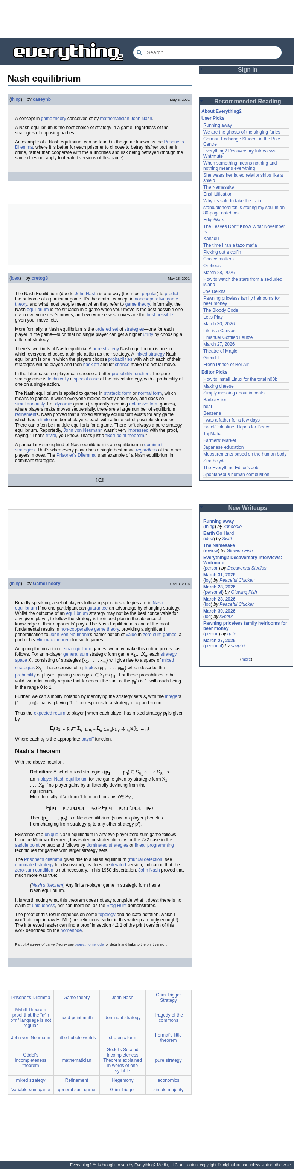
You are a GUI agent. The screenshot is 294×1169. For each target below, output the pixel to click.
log (208, 580)
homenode (71, 930)
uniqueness (43, 905)
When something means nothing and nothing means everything (240, 165)
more (246, 659)
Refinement (76, 1080)
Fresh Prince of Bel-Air (226, 364)
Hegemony (122, 1080)
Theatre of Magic (220, 351)
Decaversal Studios (246, 568)
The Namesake (218, 187)
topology (106, 914)
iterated (118, 864)
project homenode (89, 944)
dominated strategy (34, 864)
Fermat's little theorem (168, 1037)
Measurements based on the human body (244, 454)
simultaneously (29, 404)
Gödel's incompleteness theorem (30, 1060)
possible (164, 314)
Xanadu (211, 238)
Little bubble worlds (76, 1037)
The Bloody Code (220, 310)
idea (15, 278)
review (211, 550)
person (212, 568)
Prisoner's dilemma (43, 859)
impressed (138, 430)
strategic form (117, 393)
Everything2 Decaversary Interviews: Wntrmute (242, 560)
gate (231, 633)
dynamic (63, 404)
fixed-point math (77, 1017)
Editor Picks (214, 372)
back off (91, 364)
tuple (89, 667)
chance (122, 364)
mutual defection (145, 859)
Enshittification (217, 194)
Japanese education (223, 447)
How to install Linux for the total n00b (240, 379)
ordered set (106, 329)
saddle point (27, 845)
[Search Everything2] (207, 52)
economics (168, 1080)
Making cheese (218, 386)
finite (45, 419)
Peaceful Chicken (236, 580)
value (131, 634)
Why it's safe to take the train (232, 200)
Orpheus (212, 265)
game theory (53, 118)
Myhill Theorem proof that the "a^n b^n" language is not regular (31, 1017)
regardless (146, 450)
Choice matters (218, 259)
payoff (87, 739)
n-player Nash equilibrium (62, 779)
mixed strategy (150, 354)
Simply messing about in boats (234, 393)
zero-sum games (159, 634)
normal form (150, 393)
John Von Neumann (69, 634)
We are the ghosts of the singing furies (241, 132)
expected (43, 713)
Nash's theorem (47, 885)
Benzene (212, 413)
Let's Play (213, 317)
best (150, 314)
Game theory (77, 997)
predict (171, 293)
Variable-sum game (30, 1089)
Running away (217, 125)
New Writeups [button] (247, 508)
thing (16, 99)
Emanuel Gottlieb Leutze (228, 337)
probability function (130, 373)
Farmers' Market (219, 440)
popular (149, 293)
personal (213, 592)
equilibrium (38, 309)
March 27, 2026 (219, 344)
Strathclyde (214, 461)
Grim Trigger (122, 1089)
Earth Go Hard (218, 533)
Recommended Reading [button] (247, 101)
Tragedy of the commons (168, 1017)
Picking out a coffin (222, 252)
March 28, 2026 (219, 272)
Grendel (211, 357)
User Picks (212, 118)
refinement (26, 414)
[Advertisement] (147, 19)
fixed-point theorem (124, 435)
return (59, 713)
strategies (134, 329)
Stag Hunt (116, 905)
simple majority (168, 1089)
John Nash (141, 118)
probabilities (120, 359)
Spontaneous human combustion (236, 474)
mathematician (114, 118)
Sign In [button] (247, 69)
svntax (226, 616)
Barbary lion (215, 399)
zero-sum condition (34, 870)
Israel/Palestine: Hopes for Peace (236, 427)
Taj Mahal (212, 433)
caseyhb (42, 99)
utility (148, 334)
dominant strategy (122, 1017)
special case (86, 379)
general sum (75, 654)
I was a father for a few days (231, 420)
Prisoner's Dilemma (76, 455)
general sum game (76, 1089)
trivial (51, 435)
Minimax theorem (53, 639)
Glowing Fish (240, 550)
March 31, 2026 (219, 575)
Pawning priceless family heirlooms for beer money (245, 626)
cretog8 (40, 278)
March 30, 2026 (219, 324)
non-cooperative (77, 629)
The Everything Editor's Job (230, 467)
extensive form (143, 404)
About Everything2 (221, 111)
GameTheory (46, 583)
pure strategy (106, 348)
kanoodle (232, 526)
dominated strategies (107, 845)
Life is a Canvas (219, 330)
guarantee (97, 608)
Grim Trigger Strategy (168, 997)
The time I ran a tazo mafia (230, 245)
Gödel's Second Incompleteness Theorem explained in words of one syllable (122, 1060)
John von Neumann (83, 430)
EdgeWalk (213, 219)
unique (51, 834)
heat (207, 406)
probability (25, 675)
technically (58, 379)
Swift (227, 538)
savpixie (239, 645)
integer (172, 696)
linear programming (154, 845)
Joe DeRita (214, 291)
